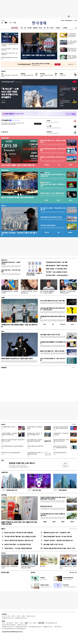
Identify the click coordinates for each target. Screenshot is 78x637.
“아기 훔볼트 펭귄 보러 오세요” (8, 427)
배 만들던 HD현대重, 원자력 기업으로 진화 (9, 58)
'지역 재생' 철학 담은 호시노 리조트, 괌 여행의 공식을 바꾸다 (52, 514)
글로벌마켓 (35, 27)
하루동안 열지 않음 (70, 64)
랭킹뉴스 (3, 529)
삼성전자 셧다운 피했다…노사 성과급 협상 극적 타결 (17, 544)
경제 (22, 27)
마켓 (70, 164)
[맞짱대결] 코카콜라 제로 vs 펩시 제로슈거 (22, 463)
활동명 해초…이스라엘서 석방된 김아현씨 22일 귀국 (68, 292)
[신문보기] (2, 22)
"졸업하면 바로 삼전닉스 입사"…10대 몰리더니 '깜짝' (56, 532)
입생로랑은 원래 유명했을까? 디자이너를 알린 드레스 (52, 343)
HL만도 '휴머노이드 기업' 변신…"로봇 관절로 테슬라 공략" (60, 446)
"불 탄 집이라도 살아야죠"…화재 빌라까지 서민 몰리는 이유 (52, 209)
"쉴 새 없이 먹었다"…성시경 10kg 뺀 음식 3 (57, 275)
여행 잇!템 (72, 521)
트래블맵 (44, 521)
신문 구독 (62, 20)
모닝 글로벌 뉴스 (45, 182)
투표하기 (65, 463)
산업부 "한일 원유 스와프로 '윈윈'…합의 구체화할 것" (9, 53)
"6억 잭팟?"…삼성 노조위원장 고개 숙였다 (56, 272)
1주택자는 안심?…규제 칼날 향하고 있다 (9, 567)
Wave (2, 331)
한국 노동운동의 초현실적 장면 (27, 75)
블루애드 (23, 616)
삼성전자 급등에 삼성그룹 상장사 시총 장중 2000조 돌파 (53, 149)
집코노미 (40, 27)
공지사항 (33, 572)
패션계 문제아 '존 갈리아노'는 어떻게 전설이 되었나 (17, 358)
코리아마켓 (29, 27)
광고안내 (18, 616)
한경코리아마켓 (4, 138)
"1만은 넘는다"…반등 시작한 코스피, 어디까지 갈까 (9, 45)
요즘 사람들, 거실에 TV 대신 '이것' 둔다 (50, 334)
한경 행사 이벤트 (5, 572)
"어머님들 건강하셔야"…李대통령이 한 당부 (9, 292)
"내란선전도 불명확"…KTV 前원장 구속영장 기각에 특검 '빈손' (9, 434)
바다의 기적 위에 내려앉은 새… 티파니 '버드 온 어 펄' (52, 359)
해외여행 (62, 521)
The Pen (3, 553)
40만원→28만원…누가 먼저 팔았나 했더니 (56, 269)
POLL (2, 460)
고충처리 (13, 616)
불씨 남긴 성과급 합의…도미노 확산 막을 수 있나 (9, 75)
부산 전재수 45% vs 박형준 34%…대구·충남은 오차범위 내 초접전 (61, 427)
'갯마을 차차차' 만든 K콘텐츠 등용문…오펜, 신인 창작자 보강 (19, 326)
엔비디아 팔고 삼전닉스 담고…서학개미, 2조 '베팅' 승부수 (53, 141)
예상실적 (46, 200)
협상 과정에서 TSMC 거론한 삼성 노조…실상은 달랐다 (38, 55)
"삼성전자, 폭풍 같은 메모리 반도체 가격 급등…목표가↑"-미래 (59, 548)
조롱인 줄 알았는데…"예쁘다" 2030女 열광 (56, 265)
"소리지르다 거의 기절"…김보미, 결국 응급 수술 (29, 292)
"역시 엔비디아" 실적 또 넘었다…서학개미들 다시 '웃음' (52, 185)
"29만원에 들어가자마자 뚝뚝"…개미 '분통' (56, 262)
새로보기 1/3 (74, 424)
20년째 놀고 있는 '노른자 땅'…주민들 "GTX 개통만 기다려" (34, 434)
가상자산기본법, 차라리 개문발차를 (46, 75)
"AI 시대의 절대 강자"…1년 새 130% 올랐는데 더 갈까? (65, 102)
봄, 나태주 (42, 566)
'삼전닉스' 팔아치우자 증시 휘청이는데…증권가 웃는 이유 (18, 540)
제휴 (7, 623)
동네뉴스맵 (47, 232)
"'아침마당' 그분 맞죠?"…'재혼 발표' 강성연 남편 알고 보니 (58, 540)
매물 (58, 232)
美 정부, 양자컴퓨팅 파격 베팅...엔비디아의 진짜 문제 (17, 197)
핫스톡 (2, 86)
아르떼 (2, 297)
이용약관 (34, 623)
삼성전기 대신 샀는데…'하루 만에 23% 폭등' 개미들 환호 (18, 532)
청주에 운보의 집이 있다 (46, 506)
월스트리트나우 (45, 172)
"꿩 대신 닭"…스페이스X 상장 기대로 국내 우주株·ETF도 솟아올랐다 (9, 93)
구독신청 (8, 616)
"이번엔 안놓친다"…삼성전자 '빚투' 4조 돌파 (61, 434)
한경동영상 (3, 367)
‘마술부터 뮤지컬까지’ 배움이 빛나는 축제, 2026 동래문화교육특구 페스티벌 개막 (53, 498)
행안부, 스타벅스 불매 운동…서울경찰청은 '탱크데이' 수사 (72, 57)
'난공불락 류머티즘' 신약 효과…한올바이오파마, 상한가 (35, 453)
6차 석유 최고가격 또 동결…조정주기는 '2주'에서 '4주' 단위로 (72, 50)
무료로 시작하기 (37, 123)
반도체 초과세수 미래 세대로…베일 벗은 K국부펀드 (72, 35)
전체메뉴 (65, 27)
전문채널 (58, 27)
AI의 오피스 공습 (34, 490)
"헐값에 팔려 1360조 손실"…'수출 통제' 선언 (10, 263)
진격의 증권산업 (60, 490)
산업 (25, 27)
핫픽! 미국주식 (62, 98)
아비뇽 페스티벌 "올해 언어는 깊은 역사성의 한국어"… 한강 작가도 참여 (52, 309)
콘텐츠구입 (11, 623)
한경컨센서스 (47, 164)
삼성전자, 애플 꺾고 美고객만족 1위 (35, 446)
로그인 (75, 20)
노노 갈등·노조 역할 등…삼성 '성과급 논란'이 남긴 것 (72, 42)
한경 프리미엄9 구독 (68, 20)
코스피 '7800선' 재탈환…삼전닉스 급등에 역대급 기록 (17, 165)
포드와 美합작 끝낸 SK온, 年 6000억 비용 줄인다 (12, 446)
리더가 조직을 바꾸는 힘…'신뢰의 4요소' (68, 567)
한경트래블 (3, 495)
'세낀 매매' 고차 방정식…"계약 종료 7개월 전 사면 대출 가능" (19, 234)
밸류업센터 (70, 232)
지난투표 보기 (65, 466)
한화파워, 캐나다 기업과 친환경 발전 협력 (10, 452)
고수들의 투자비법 (63, 86)
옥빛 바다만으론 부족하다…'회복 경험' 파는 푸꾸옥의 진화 (60, 440)
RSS (30, 623)
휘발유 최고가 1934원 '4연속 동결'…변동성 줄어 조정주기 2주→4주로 (13, 440)
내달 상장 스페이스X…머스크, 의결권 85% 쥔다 (52, 193)
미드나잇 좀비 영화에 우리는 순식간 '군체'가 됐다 (52, 301)
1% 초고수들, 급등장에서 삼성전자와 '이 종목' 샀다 (65, 89)
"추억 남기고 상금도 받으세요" (48, 225)
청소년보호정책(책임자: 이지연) (51, 623)
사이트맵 (21, 623)
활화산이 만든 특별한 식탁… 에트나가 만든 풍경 (52, 351)
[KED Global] (14, 22)
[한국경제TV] (6, 22)
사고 (76, 572)
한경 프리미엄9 (14, 27)
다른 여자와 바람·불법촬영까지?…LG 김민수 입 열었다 (47, 292)
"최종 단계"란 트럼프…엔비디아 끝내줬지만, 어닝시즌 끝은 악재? (52, 175)
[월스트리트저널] (10, 22)
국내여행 (53, 521)
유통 (47, 27)
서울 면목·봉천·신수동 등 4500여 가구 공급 (51, 217)
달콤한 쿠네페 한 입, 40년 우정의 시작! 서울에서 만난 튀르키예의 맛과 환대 (19, 523)
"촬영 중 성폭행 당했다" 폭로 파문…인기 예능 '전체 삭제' (57, 536)
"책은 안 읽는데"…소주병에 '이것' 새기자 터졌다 (34, 274)
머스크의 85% (63, 75)
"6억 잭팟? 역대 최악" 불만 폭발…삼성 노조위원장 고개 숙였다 (20, 536)
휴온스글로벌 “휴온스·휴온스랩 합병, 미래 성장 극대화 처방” (34, 440)
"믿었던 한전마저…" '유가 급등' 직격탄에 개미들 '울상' (18, 548)
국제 (44, 27)
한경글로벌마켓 (4, 170)
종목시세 (58, 200)
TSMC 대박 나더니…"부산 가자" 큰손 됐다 (10, 271)
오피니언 (51, 27)
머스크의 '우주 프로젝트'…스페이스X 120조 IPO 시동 (9, 49)
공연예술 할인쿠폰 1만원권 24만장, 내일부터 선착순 (52, 317)
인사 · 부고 (72, 572)
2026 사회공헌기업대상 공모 (59, 452)
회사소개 (3, 616)
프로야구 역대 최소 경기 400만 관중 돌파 (34, 427)
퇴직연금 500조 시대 (9, 490)
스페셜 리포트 (4, 472)
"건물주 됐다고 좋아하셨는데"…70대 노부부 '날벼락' (29, 567)
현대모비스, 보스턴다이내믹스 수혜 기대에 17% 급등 (53, 157)
